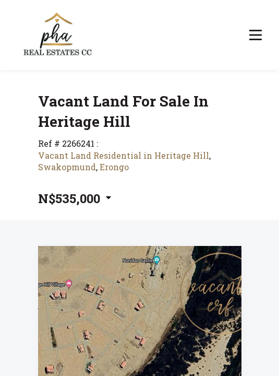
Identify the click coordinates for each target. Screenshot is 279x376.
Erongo (114, 166)
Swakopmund (67, 166)
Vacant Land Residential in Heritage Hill (123, 155)
